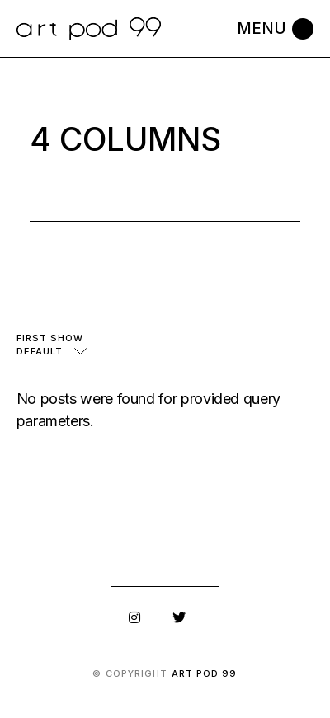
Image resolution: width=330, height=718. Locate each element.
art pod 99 (205, 673)
